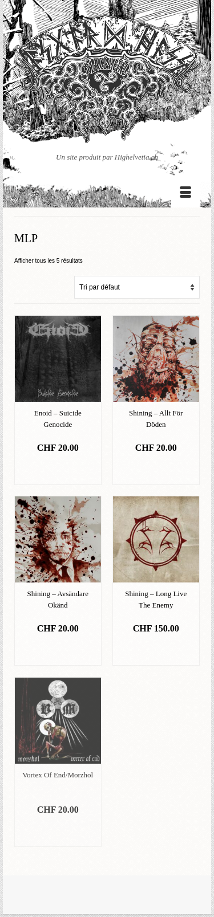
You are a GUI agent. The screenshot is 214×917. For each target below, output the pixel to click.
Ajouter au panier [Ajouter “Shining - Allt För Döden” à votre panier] (156, 470)
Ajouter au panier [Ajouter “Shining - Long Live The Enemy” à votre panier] (156, 651)
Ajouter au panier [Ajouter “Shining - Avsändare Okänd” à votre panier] (58, 651)
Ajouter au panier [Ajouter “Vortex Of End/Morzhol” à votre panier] (58, 832)
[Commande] (137, 287)
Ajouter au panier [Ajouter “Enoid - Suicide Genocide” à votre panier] (58, 470)
